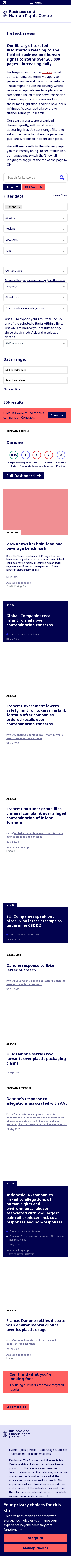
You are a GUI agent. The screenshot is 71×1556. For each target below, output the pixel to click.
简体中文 (18, 1253)
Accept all (35, 1538)
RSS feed (33, 187)
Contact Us (18, 1454)
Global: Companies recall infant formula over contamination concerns (29, 620)
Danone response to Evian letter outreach (31, 968)
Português (20, 586)
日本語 (9, 586)
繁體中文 (29, 1253)
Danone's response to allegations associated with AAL (36, 1101)
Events (13, 1450)
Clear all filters (13, 389)
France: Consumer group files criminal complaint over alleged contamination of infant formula (36, 815)
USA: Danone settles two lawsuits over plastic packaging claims (36, 1058)
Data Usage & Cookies (53, 1450)
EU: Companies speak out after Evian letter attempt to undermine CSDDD (34, 921)
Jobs (23, 1450)
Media (32, 1450)
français (11, 851)
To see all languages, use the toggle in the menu (35, 280)
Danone (14, 442)
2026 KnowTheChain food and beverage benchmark (34, 546)
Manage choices (35, 1548)
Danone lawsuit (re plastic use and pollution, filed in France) (31, 1342)
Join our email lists (39, 1454)
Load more (16, 1407)
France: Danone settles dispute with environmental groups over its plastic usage (35, 1325)
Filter (12, 187)
